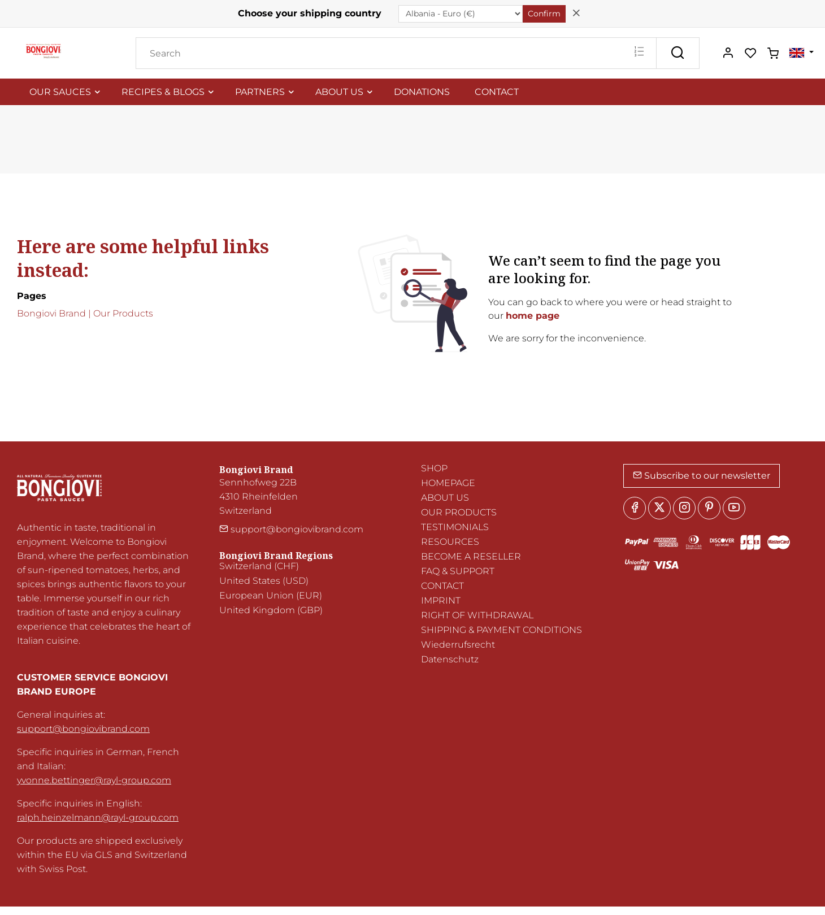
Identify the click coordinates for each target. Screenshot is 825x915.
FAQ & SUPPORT (457, 571)
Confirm (544, 13)
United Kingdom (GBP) (271, 610)
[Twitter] (659, 508)
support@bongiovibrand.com (83, 728)
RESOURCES (450, 541)
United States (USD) (264, 580)
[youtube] (734, 508)
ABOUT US (445, 497)
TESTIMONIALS (455, 527)
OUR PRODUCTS (459, 512)
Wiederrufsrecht (458, 644)
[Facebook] (634, 508)
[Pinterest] (709, 508)
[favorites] (750, 54)
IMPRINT (441, 600)
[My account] (728, 54)
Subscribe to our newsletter (701, 475)
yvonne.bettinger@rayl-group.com (94, 780)
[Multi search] (638, 52)
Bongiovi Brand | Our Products (85, 313)
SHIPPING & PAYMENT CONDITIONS (501, 630)
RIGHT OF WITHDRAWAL (477, 615)
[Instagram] (684, 508)
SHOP (434, 468)
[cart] (773, 54)
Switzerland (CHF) (259, 566)
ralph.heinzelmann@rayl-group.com (98, 817)
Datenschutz (450, 659)
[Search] (396, 53)
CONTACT (442, 585)
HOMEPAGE (448, 483)
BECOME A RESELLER (471, 556)
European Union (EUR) (270, 595)
